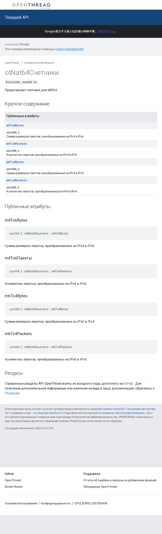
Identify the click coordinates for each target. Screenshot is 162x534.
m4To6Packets (16, 144)
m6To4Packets (16, 180)
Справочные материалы (39, 62)
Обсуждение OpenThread (100, 486)
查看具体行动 (105, 31)
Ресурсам (12, 393)
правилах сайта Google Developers (123, 412)
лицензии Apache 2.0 (49, 412)
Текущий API (17, 17)
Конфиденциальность (56, 503)
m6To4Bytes (15, 162)
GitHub (128, 383)
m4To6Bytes (15, 125)
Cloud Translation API (69, 49)
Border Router (14, 486)
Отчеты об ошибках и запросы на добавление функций (119, 480)
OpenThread (12, 62)
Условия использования (21, 503)
